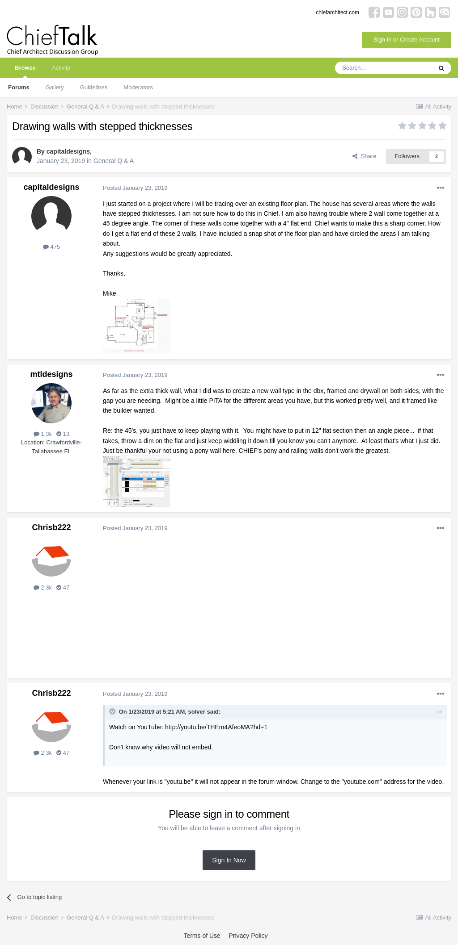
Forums (19, 87)
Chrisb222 (51, 527)
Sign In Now (229, 860)
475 (51, 246)
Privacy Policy (248, 935)
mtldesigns (51, 374)
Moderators (138, 87)
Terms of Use (201, 935)
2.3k (43, 587)
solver (196, 711)
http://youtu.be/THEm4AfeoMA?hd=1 (216, 727)
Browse (25, 71)
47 (62, 587)
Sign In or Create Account (406, 39)
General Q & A (113, 160)
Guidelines (93, 87)
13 (62, 434)
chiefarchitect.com (337, 12)
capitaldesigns (68, 151)
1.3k (43, 434)
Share (364, 156)
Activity (61, 67)
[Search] (383, 68)
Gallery (55, 87)
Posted (135, 187)
